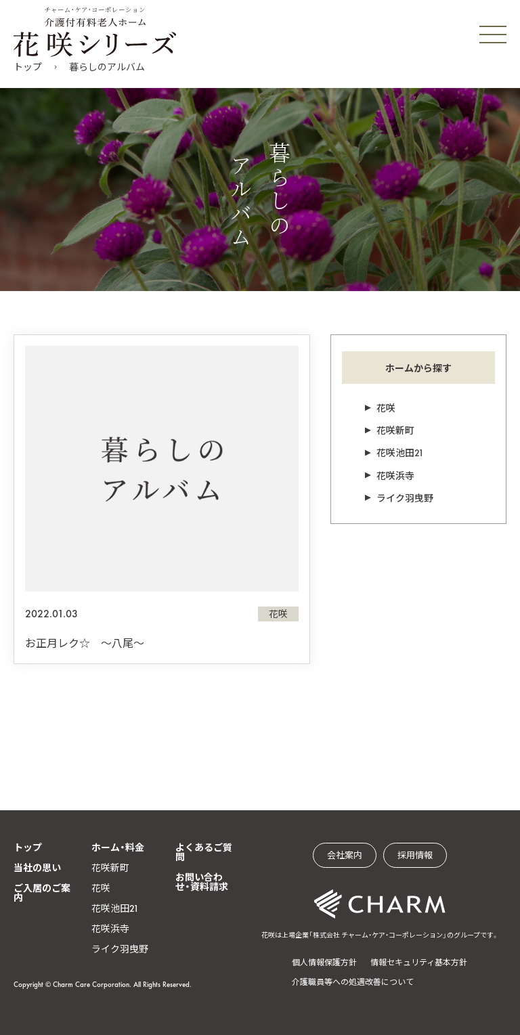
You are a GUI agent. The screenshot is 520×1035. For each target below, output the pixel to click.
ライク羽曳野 (404, 498)
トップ (28, 67)
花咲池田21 (400, 453)
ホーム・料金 (117, 847)
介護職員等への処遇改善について (353, 982)
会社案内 (344, 855)
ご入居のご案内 (42, 893)
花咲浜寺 (395, 476)
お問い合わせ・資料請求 (201, 882)
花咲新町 (395, 430)
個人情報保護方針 (324, 962)
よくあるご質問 (203, 852)
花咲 (385, 408)
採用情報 (415, 855)
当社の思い (37, 868)
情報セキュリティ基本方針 (418, 962)
